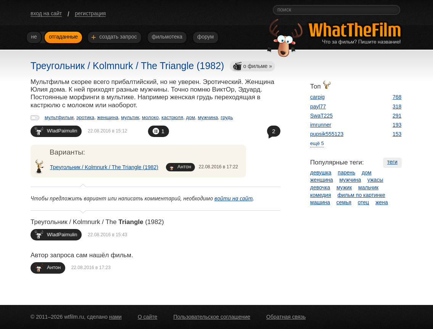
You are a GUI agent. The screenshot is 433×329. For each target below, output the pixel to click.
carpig (317, 97)
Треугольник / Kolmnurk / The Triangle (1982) (104, 167)
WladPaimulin (56, 130)
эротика (85, 117)
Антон (180, 167)
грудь (227, 117)
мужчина (208, 117)
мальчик (368, 187)
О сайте (147, 317)
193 (397, 125)
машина (320, 202)
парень (346, 172)
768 (397, 97)
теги (392, 162)
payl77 (318, 106)
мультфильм (59, 117)
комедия (320, 195)
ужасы (375, 180)
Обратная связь (286, 317)
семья (343, 202)
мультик (130, 117)
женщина (107, 117)
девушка (321, 172)
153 (397, 134)
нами (115, 317)
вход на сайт (46, 13)
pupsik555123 (326, 134)
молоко (150, 117)
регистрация (90, 13)
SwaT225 (321, 116)
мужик (344, 187)
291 (397, 116)
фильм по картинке (361, 195)
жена (381, 202)
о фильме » (252, 66)
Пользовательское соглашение (211, 317)
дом (190, 117)
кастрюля (172, 117)
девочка (320, 187)
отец (363, 202)
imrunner (320, 125)
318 (397, 106)
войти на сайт (233, 198)
